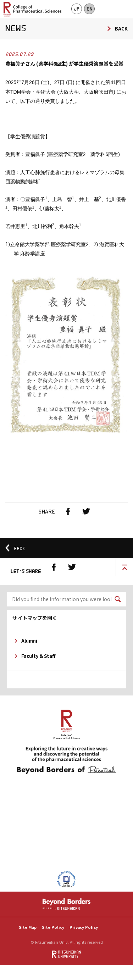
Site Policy (53, 927)
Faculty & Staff (38, 656)
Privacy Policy (84, 927)
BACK (121, 28)
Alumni (29, 640)
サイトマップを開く (34, 617)
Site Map (28, 927)
